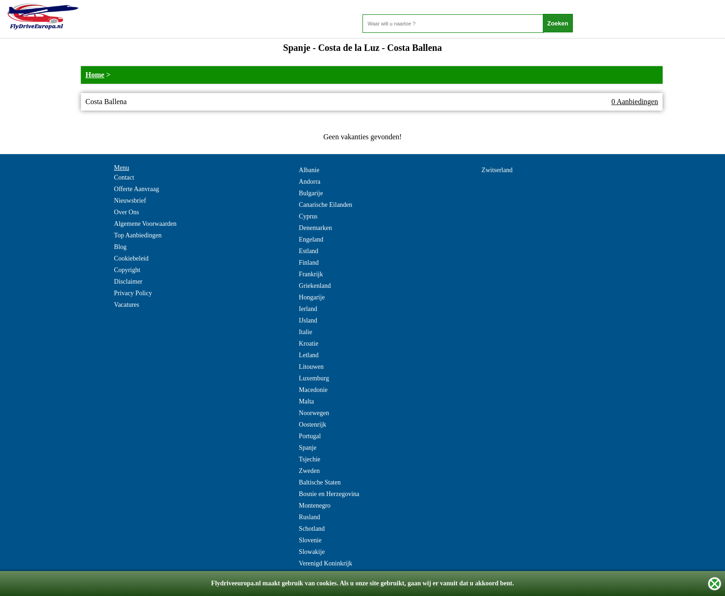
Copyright (127, 270)
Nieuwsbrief (130, 200)
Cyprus (308, 216)
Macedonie (313, 389)
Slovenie (310, 540)
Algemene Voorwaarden (145, 223)
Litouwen (311, 366)
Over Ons (126, 212)
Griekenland (315, 285)
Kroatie (308, 343)
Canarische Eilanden (325, 204)
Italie (305, 332)
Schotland (312, 528)
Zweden (309, 470)
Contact (124, 177)
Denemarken (315, 227)
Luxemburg (314, 378)
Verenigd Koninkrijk (325, 563)
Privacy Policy (133, 293)
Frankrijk (311, 274)
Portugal (309, 436)
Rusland (309, 517)
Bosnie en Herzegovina (329, 493)
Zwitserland (497, 170)
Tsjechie (309, 459)
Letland (309, 355)
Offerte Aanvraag (136, 189)
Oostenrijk (312, 424)
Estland (308, 251)
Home (95, 75)
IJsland (308, 320)
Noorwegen (314, 413)
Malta (306, 401)
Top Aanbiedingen (138, 235)
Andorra (309, 181)
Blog (120, 246)
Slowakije (312, 551)
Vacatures (126, 304)
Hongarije (312, 297)
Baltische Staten (320, 482)
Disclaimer (128, 281)
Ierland (308, 308)
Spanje (307, 447)
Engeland (311, 239)
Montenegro (314, 505)
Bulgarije (311, 193)
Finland (309, 262)
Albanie (309, 170)
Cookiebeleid (131, 258)
